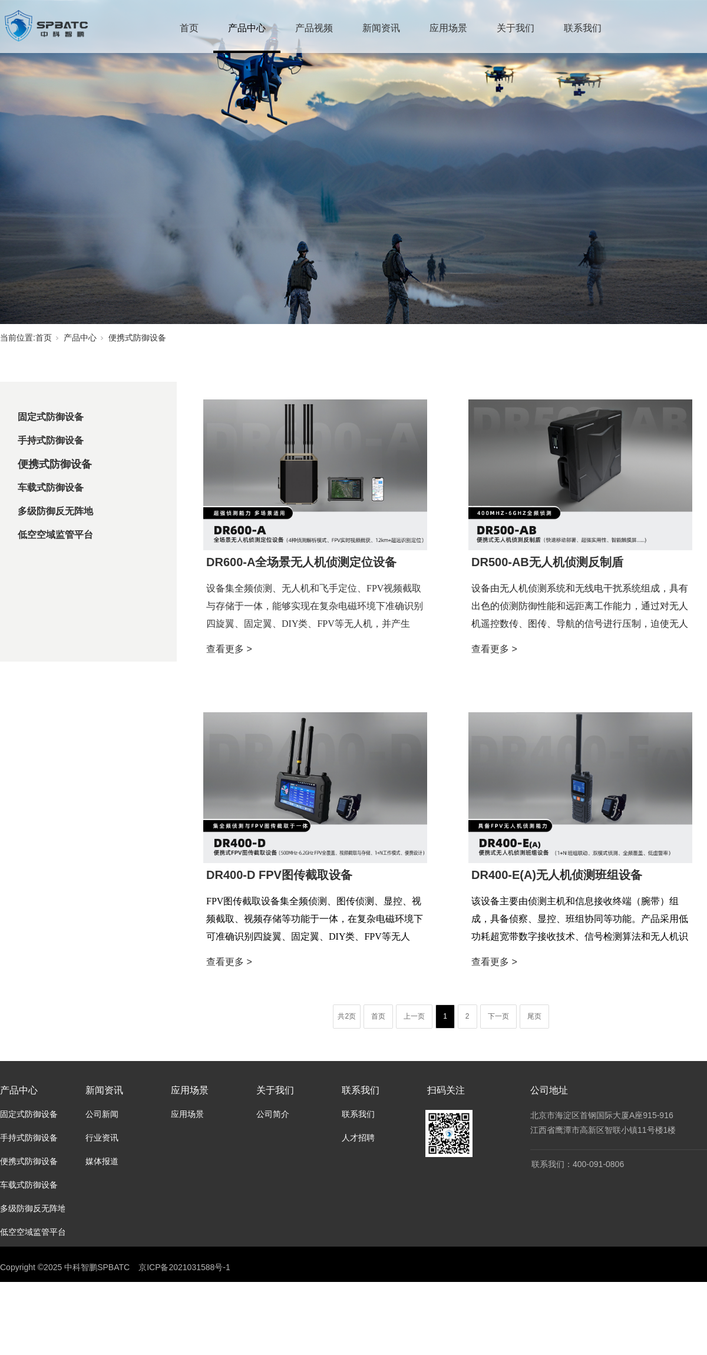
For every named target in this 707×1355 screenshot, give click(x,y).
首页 (189, 28)
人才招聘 (358, 1137)
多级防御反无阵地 (55, 511)
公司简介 (272, 1114)
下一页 (498, 1016)
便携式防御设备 (137, 337)
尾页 (534, 1016)
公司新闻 (101, 1114)
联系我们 (583, 28)
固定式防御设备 (51, 417)
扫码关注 (446, 1090)
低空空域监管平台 (55, 535)
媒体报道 (101, 1161)
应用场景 (448, 28)
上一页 (414, 1016)
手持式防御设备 (51, 440)
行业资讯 (101, 1137)
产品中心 (247, 28)
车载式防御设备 (51, 487)
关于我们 (515, 28)
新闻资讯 (381, 28)
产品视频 (314, 28)
